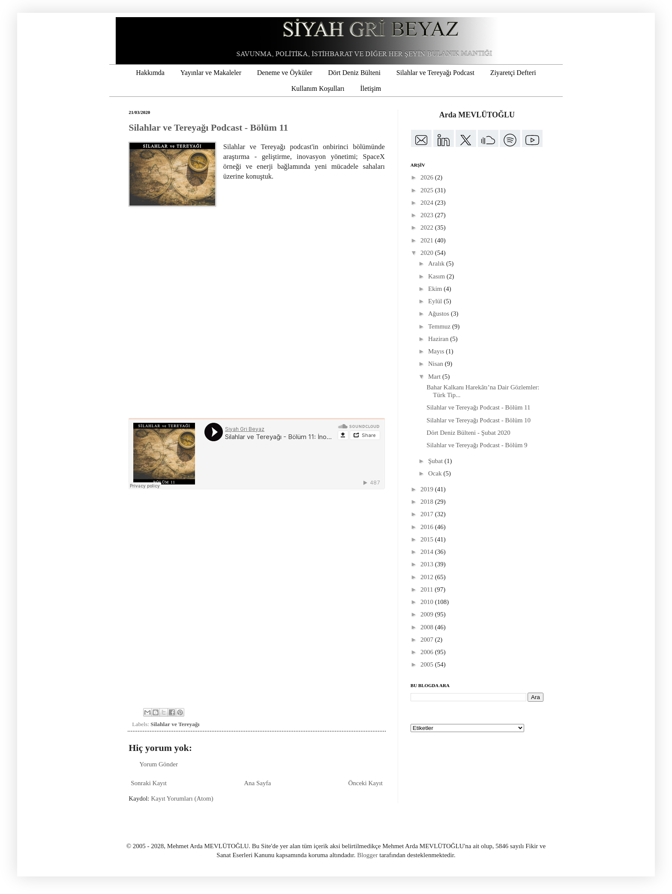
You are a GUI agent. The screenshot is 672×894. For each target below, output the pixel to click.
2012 (427, 577)
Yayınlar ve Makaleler (210, 72)
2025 (427, 190)
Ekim (436, 288)
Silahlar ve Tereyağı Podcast (435, 72)
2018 (427, 501)
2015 (427, 539)
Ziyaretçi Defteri (513, 72)
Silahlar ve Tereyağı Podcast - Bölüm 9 (476, 445)
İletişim (370, 88)
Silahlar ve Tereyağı (174, 724)
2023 (427, 215)
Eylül (436, 301)
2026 (427, 177)
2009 (427, 614)
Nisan (436, 363)
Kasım (437, 276)
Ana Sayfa (257, 783)
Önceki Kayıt (365, 783)
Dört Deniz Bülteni (354, 72)
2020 (427, 252)
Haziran (439, 338)
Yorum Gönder (158, 764)
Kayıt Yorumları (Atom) (182, 798)
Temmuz (440, 326)
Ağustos (439, 313)
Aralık (437, 263)
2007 (427, 639)
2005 (427, 664)
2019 (427, 489)
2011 (427, 589)
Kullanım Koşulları (318, 88)
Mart (435, 376)
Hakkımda (150, 72)
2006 (427, 652)
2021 (427, 240)
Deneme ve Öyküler (284, 72)
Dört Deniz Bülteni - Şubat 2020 (468, 432)
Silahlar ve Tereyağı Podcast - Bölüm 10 (478, 420)
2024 (427, 202)
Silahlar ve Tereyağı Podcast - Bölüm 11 (208, 127)
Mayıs (437, 351)
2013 (427, 564)
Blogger (367, 855)
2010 (427, 601)
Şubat (436, 460)
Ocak (435, 473)
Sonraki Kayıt (149, 783)
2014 (427, 551)
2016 (427, 526)
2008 (427, 627)
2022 (427, 227)
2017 (427, 514)
